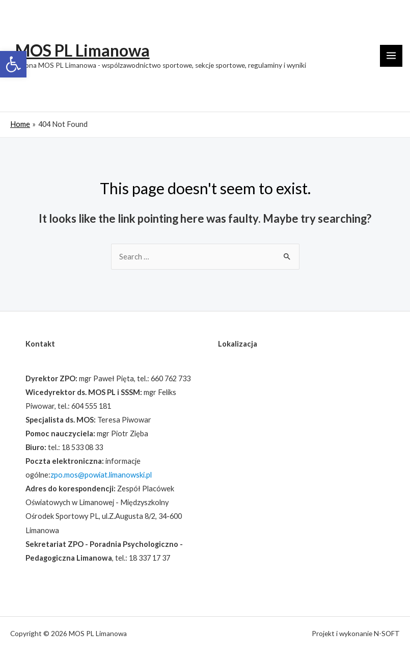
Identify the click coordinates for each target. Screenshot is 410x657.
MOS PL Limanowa (82, 50)
